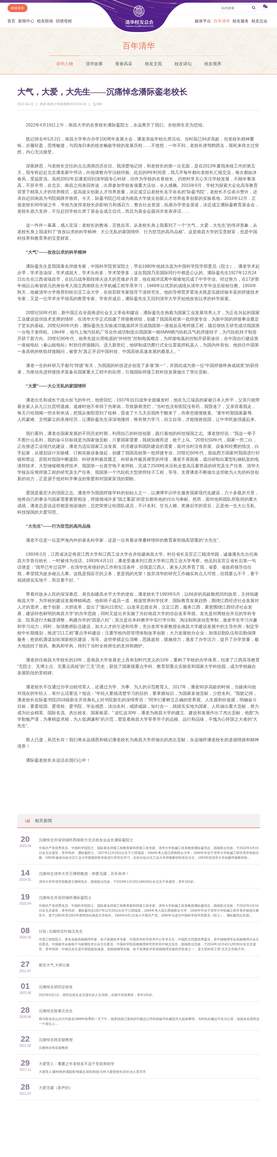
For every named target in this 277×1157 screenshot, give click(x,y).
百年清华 (222, 21)
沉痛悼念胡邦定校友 (56, 987)
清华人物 (64, 63)
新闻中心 (26, 21)
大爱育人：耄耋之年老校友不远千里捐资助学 (76, 1064)
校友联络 (45, 21)
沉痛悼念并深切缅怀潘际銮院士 (65, 898)
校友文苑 (153, 63)
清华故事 (94, 63)
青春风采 (123, 63)
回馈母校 (64, 21)
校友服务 (240, 21)
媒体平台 (203, 21)
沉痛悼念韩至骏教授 (56, 1040)
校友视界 (212, 63)
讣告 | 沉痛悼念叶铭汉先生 (61, 931)
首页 (11, 21)
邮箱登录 (17, 8)
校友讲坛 (183, 63)
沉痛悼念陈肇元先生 (56, 1011)
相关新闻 (38, 820)
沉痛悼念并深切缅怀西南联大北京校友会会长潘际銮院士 (86, 840)
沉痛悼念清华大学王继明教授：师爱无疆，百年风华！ (84, 874)
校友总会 (259, 21)
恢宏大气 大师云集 (54, 965)
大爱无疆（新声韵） (56, 1088)
